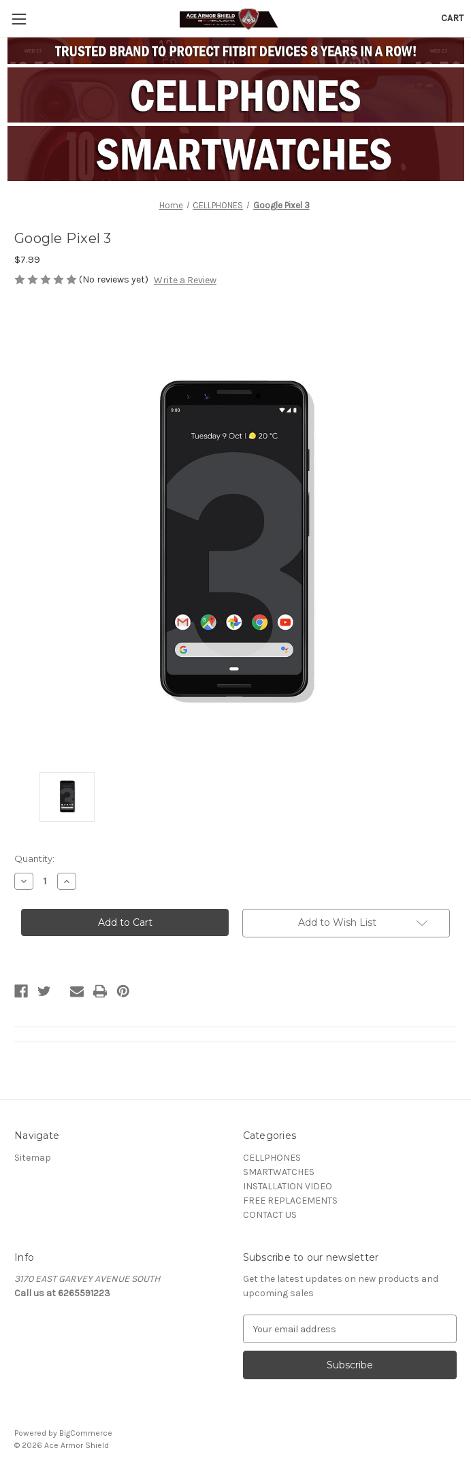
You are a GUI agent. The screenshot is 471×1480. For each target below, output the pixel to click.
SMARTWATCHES (278, 1172)
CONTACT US (270, 1215)
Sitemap (32, 1157)
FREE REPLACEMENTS (290, 1200)
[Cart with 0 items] (452, 18)
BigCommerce (85, 1433)
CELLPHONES (272, 1157)
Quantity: (34, 858)
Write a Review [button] (185, 280)
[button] (235, 95)
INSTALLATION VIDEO (287, 1186)
